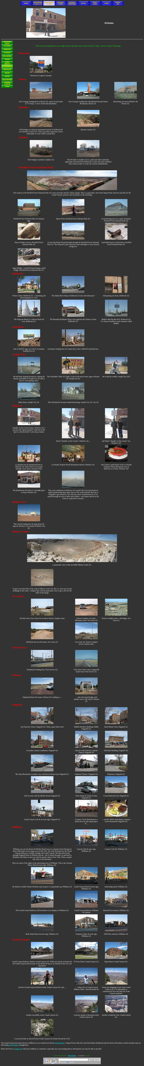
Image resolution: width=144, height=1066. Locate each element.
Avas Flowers (59, 1043)
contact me (18, 1049)
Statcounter (72, 1056)
